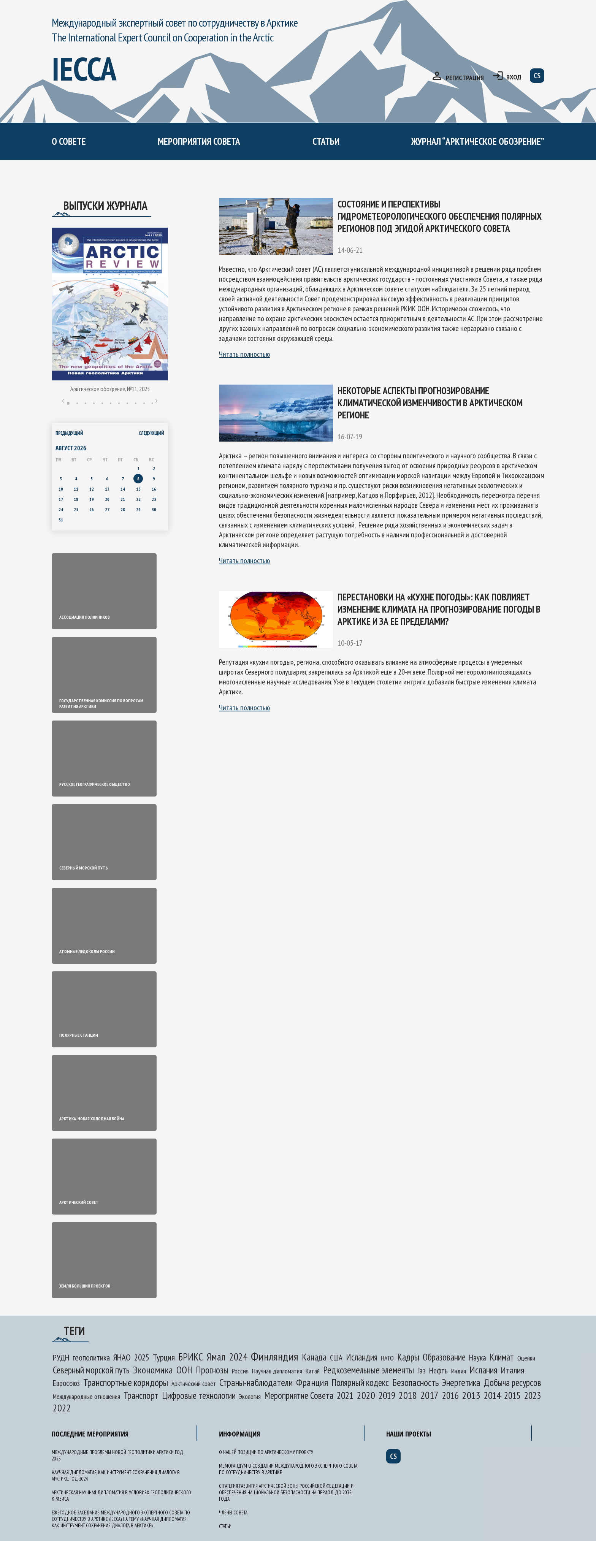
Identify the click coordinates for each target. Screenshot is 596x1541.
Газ (421, 1370)
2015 (512, 1395)
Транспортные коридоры (125, 1382)
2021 (345, 1395)
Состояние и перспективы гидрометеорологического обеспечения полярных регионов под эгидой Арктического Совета (440, 216)
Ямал (216, 1356)
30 (154, 509)
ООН (184, 1370)
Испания (483, 1370)
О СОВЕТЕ (69, 141)
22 (138, 499)
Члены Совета (233, 1512)
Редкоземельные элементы (368, 1370)
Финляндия (274, 1356)
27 (107, 509)
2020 (366, 1395)
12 (91, 489)
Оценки (526, 1358)
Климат (502, 1357)
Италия (512, 1370)
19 (91, 499)
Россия (240, 1370)
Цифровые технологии (199, 1395)
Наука (477, 1358)
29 (138, 509)
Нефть (438, 1370)
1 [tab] (68, 403)
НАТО (387, 1358)
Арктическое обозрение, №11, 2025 (110, 389)
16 (154, 489)
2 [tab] (77, 403)
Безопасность (415, 1382)
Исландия (361, 1357)
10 (61, 489)
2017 (429, 1395)
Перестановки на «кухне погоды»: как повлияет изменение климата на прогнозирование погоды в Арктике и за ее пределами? (439, 609)
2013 (471, 1395)
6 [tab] (110, 403)
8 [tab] (127, 403)
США (336, 1358)
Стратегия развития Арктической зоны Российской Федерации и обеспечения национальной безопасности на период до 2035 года (286, 1492)
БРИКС (190, 1356)
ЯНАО (122, 1357)
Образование (444, 1357)
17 (61, 499)
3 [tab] (85, 403)
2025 (141, 1357)
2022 (62, 1408)
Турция (164, 1357)
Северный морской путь (91, 1370)
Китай (313, 1371)
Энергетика (461, 1382)
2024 (238, 1356)
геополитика (91, 1357)
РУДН (61, 1357)
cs (537, 76)
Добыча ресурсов (512, 1382)
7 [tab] (119, 403)
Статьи (325, 141)
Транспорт (141, 1395)
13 (107, 489)
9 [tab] (135, 403)
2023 (532, 1395)
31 (61, 520)
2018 (408, 1395)
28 (122, 509)
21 (122, 499)
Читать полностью (244, 354)
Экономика (153, 1370)
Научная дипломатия (277, 1371)
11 (76, 489)
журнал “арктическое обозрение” (477, 141)
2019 (387, 1395)
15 (138, 489)
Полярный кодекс (360, 1382)
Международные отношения (86, 1396)
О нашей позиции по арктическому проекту (266, 1452)
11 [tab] (152, 403)
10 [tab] (144, 403)
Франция (312, 1382)
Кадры (408, 1357)
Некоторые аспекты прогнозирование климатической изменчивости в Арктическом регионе (430, 403)
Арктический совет (193, 1383)
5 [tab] (102, 403)
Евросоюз (66, 1383)
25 (76, 509)
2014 (492, 1395)
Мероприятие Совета (298, 1395)
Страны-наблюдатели (256, 1382)
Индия (458, 1371)
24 (61, 509)
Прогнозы (212, 1370)
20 (107, 499)
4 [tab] (94, 403)
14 (122, 489)
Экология (250, 1396)
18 (76, 499)
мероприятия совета (199, 141)
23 (154, 499)
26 (91, 509)
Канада (314, 1357)
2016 (450, 1395)
